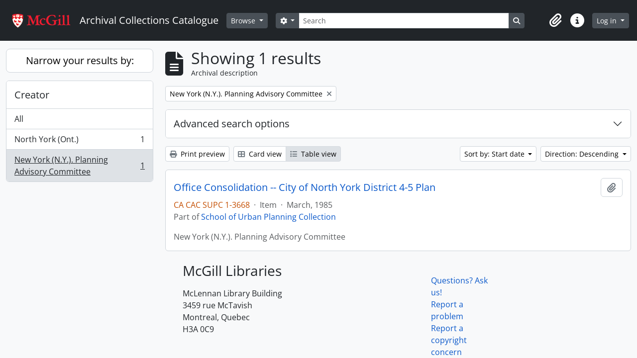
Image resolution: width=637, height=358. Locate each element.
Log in (608, 20)
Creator (31, 94)
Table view (313, 154)
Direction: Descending (583, 154)
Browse (244, 20)
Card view (260, 154)
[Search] (404, 20)
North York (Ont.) (79, 141)
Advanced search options (232, 123)
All (18, 118)
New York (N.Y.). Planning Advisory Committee (79, 165)
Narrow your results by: (80, 60)
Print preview (197, 154)
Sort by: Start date (495, 154)
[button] (555, 20)
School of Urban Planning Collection (268, 216)
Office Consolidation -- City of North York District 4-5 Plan (304, 187)
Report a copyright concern (449, 340)
